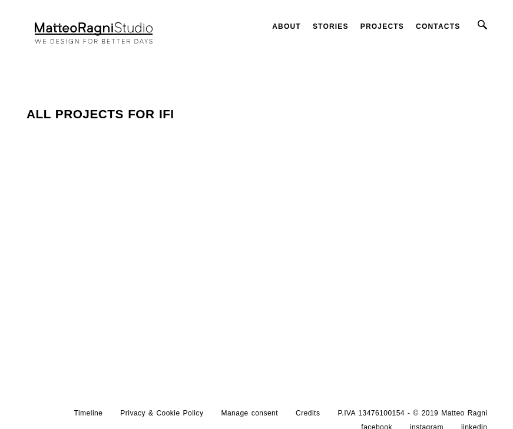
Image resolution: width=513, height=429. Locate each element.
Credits (308, 413)
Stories (331, 26)
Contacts (438, 26)
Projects (382, 26)
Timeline (88, 413)
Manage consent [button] (249, 413)
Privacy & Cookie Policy (161, 413)
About (286, 26)
